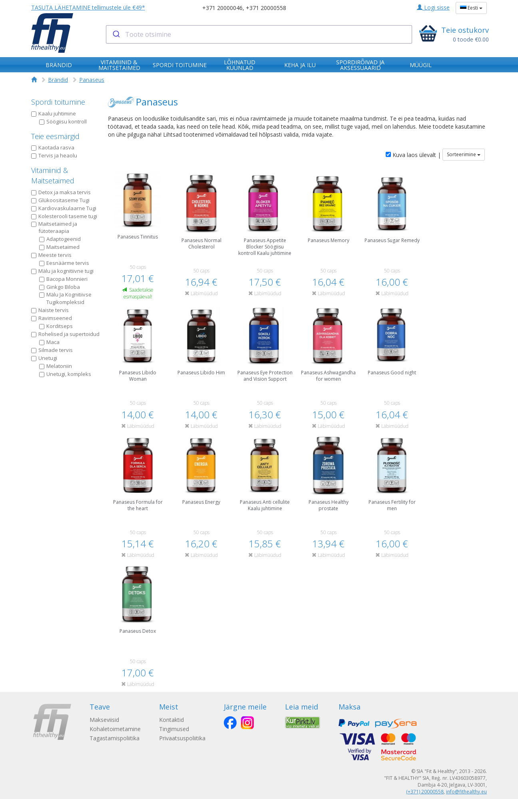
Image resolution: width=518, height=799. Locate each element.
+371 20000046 (222, 8)
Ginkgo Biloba (59, 286)
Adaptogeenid (60, 238)
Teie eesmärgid (55, 136)
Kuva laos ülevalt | (413, 155)
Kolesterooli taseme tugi (64, 216)
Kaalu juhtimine (53, 113)
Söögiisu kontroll (63, 121)
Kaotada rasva (52, 147)
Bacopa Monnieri (63, 278)
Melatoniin (55, 366)
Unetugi (44, 358)
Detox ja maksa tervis (61, 192)
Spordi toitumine (58, 102)
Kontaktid (172, 719)
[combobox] (259, 34)
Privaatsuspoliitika (183, 738)
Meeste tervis (51, 254)
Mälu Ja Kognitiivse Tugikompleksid (65, 298)
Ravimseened (51, 318)
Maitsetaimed (59, 246)
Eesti (471, 7)
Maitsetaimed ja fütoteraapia (54, 227)
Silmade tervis (52, 350)
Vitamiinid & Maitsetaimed (52, 175)
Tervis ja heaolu (54, 155)
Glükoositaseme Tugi (60, 200)
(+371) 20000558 (425, 791)
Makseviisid (104, 719)
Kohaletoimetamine (115, 729)
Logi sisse (433, 7)
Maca (49, 342)
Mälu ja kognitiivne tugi (62, 270)
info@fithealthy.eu (466, 791)
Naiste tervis (50, 310)
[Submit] (115, 34)
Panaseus (91, 79)
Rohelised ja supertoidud (65, 334)
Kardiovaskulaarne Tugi (63, 208)
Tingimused (175, 729)
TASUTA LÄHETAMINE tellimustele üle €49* (88, 7)
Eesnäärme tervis (64, 262)
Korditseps (56, 326)
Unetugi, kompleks (65, 374)
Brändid (58, 79)
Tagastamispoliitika (114, 738)
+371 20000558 (266, 8)
